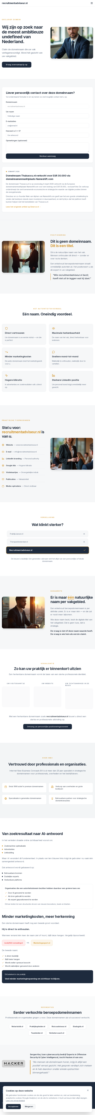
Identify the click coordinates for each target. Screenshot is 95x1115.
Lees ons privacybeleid (15, 1101)
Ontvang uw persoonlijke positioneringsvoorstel (47, 727)
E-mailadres (11, 121)
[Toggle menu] (91, 3)
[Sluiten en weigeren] (88, 1090)
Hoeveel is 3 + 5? (13, 131)
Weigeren (29, 1106)
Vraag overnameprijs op (16, 65)
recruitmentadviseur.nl (14, 3)
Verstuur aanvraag (47, 156)
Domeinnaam (11, 102)
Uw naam (10, 112)
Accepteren (13, 1106)
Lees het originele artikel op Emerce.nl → (23, 207)
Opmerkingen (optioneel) (16, 141)
